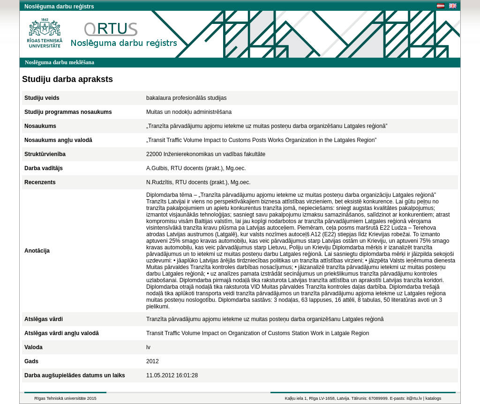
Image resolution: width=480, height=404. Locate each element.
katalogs (434, 398)
